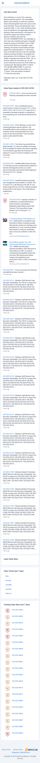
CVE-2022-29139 (8, 453)
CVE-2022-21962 (8, 506)
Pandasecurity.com (24, 236)
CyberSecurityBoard (21, 3)
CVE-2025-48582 (17, 733)
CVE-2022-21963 (8, 489)
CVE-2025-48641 (17, 662)
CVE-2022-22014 (8, 319)
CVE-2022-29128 (8, 357)
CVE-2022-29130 (8, 395)
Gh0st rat (8, 593)
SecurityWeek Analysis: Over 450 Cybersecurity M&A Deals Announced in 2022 (22, 244)
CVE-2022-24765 (8, 125)
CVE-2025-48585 (17, 726)
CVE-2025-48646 (17, 636)
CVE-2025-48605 (17, 707)
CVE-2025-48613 (17, 694)
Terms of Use (6, 749)
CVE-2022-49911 (8, 270)
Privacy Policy (17, 749)
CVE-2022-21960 (8, 540)
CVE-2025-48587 (17, 720)
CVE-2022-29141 (8, 338)
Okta (7, 576)
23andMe (8, 585)
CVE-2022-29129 (8, 376)
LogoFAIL (8, 589)
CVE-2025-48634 (17, 675)
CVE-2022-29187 (8, 106)
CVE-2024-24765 (8, 180)
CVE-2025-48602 (17, 713)
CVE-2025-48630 (17, 681)
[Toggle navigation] (2, 3)
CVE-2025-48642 (17, 655)
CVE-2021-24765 (8, 144)
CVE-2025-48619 (17, 688)
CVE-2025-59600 (17, 610)
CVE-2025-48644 (17, 649)
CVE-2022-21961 (8, 523)
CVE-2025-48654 (17, 616)
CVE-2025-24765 (14, 199)
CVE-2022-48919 (14, 93)
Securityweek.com (24, 264)
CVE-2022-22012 (8, 280)
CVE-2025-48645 (17, 642)
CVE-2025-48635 (17, 668)
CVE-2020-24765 (8, 163)
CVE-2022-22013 (8, 300)
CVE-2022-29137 (8, 434)
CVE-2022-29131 (8, 414)
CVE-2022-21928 (8, 472)
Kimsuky (8, 580)
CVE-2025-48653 (17, 623)
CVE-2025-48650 (17, 629)
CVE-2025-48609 (17, 700)
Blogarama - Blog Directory (21, 752)
